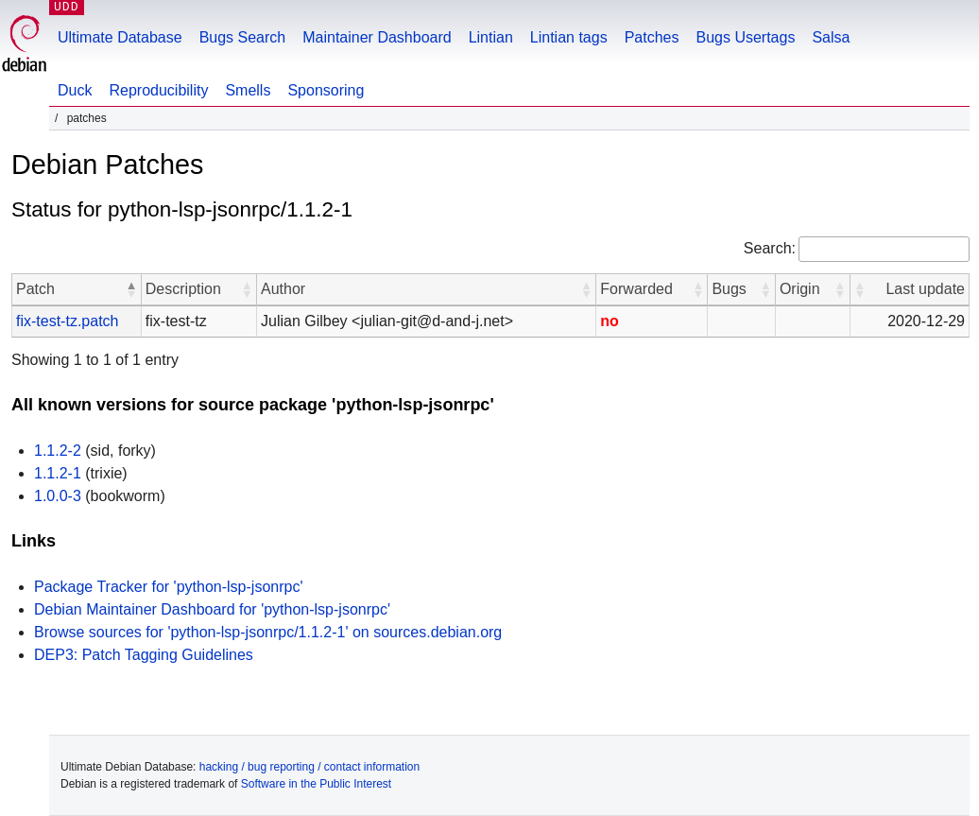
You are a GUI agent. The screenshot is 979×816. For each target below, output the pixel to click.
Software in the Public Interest (316, 783)
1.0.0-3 (57, 496)
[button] (131, 289)
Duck (75, 90)
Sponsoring (325, 90)
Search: (770, 248)
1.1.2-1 (57, 473)
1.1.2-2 (57, 451)
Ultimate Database (120, 37)
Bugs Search (242, 37)
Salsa (831, 37)
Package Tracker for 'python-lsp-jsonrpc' (168, 587)
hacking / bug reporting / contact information (309, 766)
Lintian (491, 37)
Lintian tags (569, 37)
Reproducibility (158, 90)
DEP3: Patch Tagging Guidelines (143, 655)
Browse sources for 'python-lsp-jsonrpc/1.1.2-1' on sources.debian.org (268, 632)
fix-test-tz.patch (67, 321)
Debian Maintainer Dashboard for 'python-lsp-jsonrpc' (212, 609)
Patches (652, 37)
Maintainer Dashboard (376, 37)
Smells (247, 90)
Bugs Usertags (745, 37)
